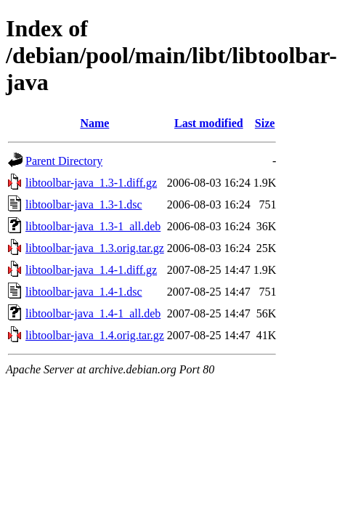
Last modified (208, 123)
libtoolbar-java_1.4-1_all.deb (93, 313)
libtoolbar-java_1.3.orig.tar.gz (94, 248)
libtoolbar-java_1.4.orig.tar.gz (94, 335)
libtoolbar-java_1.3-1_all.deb (93, 226)
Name (94, 123)
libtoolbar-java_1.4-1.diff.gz (91, 270)
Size (265, 123)
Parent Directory (63, 161)
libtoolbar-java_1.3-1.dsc (83, 204)
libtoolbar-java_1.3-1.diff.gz (91, 183)
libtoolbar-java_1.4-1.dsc (83, 291)
